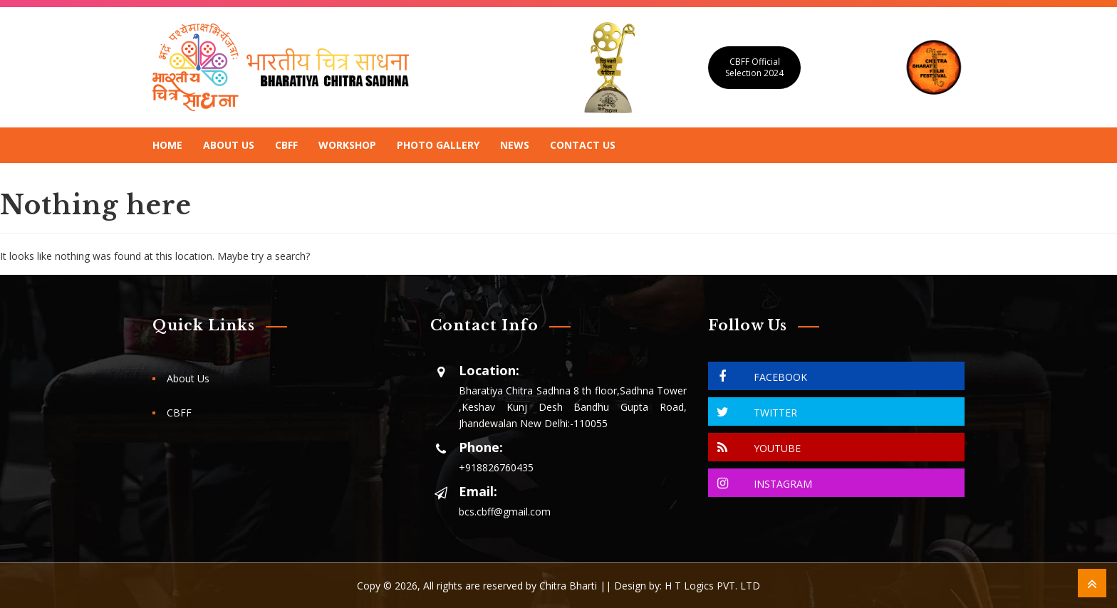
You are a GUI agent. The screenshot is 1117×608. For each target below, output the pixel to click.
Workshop (347, 145)
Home (167, 145)
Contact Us (582, 145)
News (514, 145)
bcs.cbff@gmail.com (505, 511)
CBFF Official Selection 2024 (754, 67)
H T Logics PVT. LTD (712, 585)
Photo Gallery (438, 145)
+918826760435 (496, 467)
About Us (228, 145)
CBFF (286, 145)
